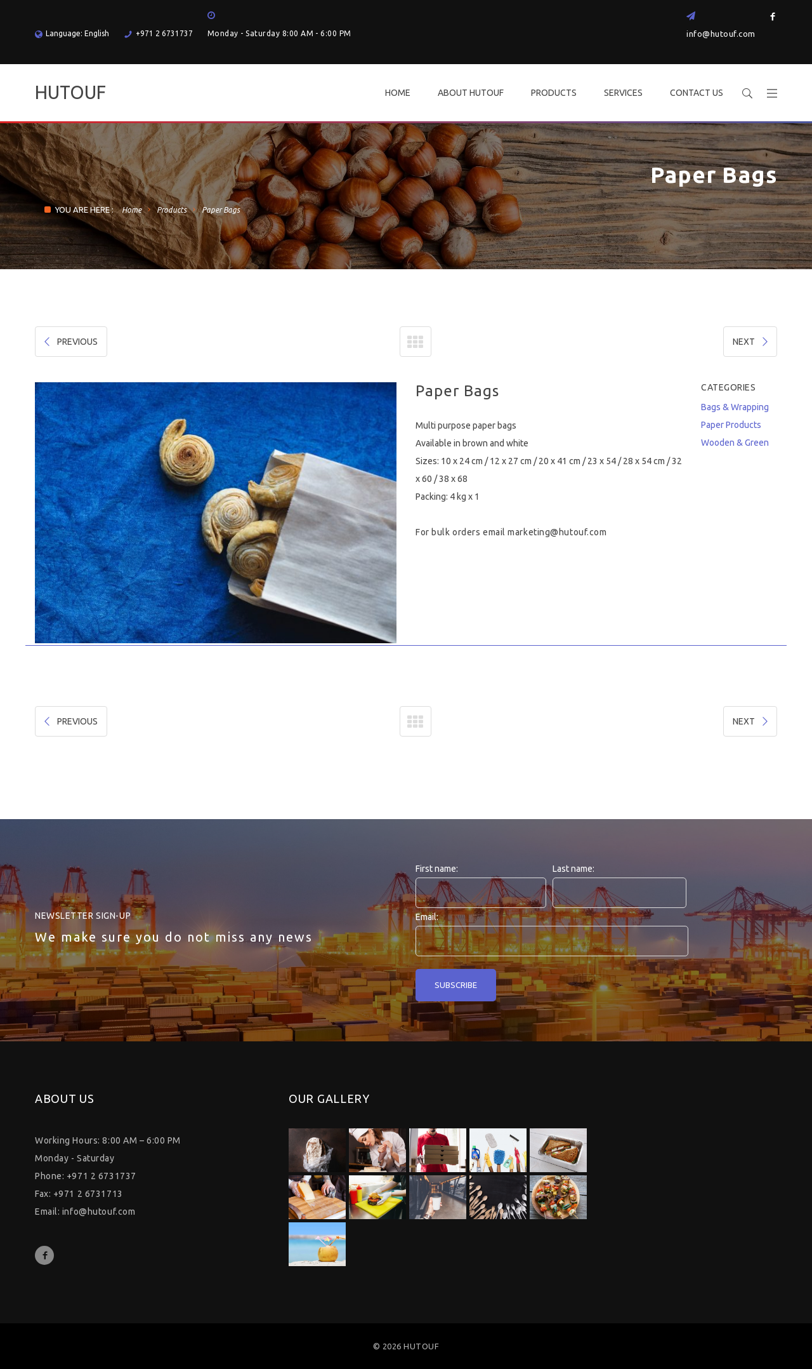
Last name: (573, 869)
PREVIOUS (70, 342)
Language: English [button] (72, 33)
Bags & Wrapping (735, 407)
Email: (427, 917)
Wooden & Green (735, 442)
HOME (397, 93)
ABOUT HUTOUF (471, 93)
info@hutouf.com (721, 33)
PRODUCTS (554, 93)
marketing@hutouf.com (557, 532)
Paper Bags (221, 210)
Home (131, 210)
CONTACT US (696, 93)
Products (172, 210)
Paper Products (731, 425)
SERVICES (623, 93)
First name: (437, 869)
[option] (215, 512)
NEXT (751, 342)
